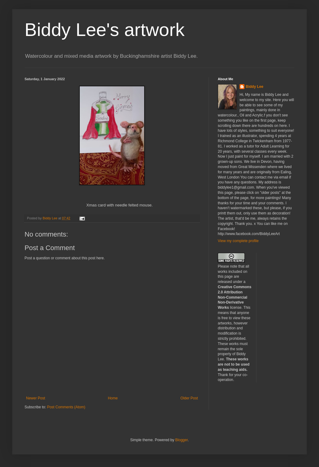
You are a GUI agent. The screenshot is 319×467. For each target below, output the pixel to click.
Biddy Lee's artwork (105, 29)
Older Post (189, 398)
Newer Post (35, 398)
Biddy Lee (254, 86)
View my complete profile (238, 241)
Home (113, 398)
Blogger (181, 440)
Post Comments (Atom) (66, 407)
